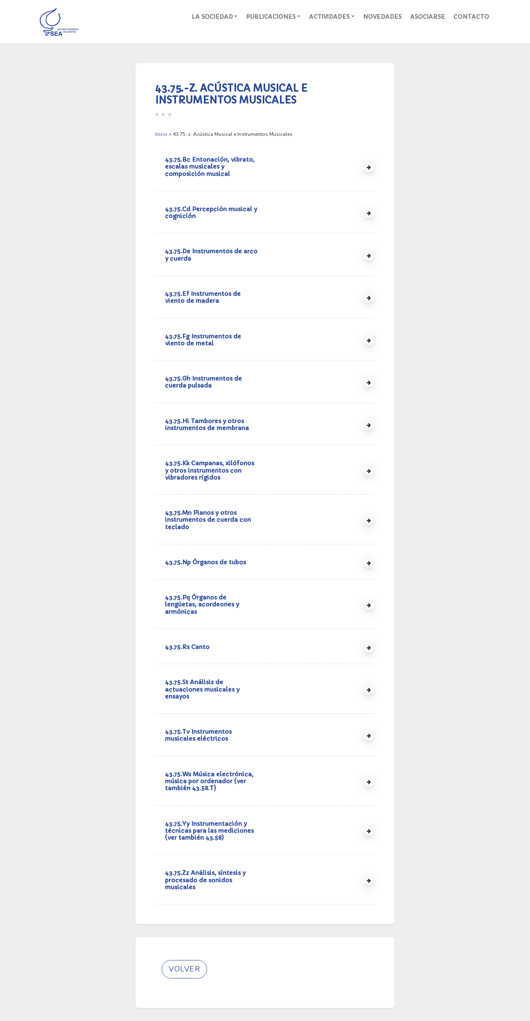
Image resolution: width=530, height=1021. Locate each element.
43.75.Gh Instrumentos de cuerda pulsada (203, 382)
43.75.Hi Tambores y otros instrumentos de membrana (207, 424)
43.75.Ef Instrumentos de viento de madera (203, 297)
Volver (184, 969)
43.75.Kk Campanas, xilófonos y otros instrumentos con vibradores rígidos (209, 470)
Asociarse (427, 16)
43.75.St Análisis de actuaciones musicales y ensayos (202, 689)
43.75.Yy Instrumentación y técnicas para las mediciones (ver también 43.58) (209, 831)
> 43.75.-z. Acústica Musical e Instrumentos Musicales (224, 134)
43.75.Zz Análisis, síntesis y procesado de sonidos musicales (205, 880)
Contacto (471, 16)
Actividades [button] (329, 16)
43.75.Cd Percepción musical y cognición (211, 212)
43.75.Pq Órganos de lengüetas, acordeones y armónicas (202, 604)
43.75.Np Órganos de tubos (205, 562)
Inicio (161, 134)
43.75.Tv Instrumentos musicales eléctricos (198, 735)
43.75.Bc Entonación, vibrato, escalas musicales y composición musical (210, 167)
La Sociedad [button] (212, 16)
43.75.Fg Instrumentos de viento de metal (203, 340)
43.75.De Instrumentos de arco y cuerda (211, 255)
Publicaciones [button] (270, 16)
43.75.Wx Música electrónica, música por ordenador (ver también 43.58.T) (209, 781)
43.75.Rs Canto (187, 647)
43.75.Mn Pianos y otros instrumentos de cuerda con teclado (208, 520)
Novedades (382, 16)
